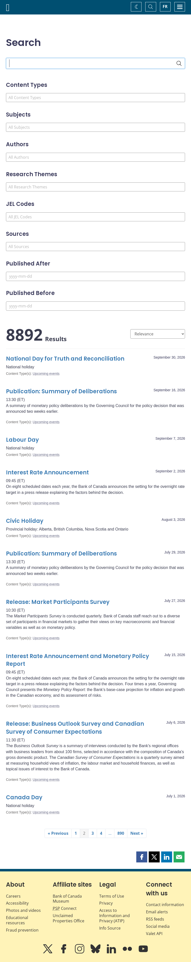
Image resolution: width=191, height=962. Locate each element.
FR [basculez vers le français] (165, 6)
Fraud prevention (22, 930)
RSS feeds (155, 919)
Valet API (154, 933)
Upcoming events (46, 374)
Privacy (106, 903)
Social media (158, 926)
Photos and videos (23, 910)
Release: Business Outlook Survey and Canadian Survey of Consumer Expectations (75, 728)
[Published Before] (95, 306)
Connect (65, 908)
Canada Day (24, 797)
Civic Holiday (24, 521)
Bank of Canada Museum (67, 898)
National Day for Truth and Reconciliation (65, 359)
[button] (141, 856)
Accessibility (17, 903)
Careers (13, 896)
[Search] (179, 63)
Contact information (165, 904)
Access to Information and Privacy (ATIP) (114, 916)
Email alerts (157, 912)
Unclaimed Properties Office (68, 918)
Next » (136, 833)
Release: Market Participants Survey (57, 602)
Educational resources (17, 920)
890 (120, 833)
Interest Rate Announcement (47, 472)
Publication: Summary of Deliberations (61, 391)
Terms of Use (111, 896)
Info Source (110, 928)
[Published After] (95, 276)
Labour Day (22, 440)
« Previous (58, 833)
